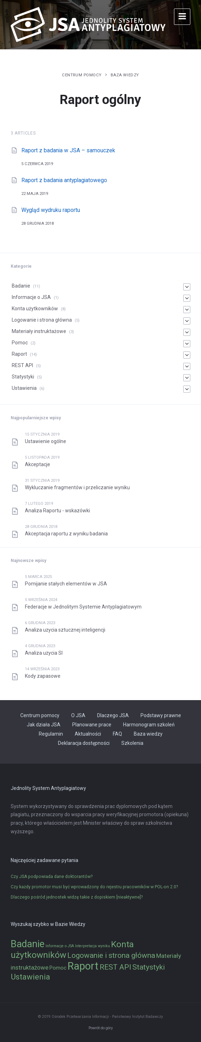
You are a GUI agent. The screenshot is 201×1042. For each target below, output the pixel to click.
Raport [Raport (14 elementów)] (83, 966)
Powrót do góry (101, 1028)
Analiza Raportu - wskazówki (57, 510)
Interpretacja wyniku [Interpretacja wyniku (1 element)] (92, 946)
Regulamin (51, 734)
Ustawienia (24, 388)
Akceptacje (37, 464)
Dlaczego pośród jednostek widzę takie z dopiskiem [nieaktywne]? (77, 897)
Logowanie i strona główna (42, 320)
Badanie (21, 286)
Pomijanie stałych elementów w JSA (66, 584)
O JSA (78, 715)
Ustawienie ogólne (45, 441)
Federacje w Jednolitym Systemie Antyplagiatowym (83, 607)
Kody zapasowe (42, 676)
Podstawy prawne (161, 715)
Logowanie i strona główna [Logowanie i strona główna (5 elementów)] (111, 955)
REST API (22, 365)
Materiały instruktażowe (39, 331)
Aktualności (88, 734)
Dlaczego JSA (113, 715)
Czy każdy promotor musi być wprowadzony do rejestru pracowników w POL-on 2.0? (94, 886)
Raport (19, 354)
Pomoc (20, 342)
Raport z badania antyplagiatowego (64, 180)
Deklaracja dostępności (84, 743)
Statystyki (23, 377)
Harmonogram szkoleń (149, 724)
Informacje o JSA (31, 297)
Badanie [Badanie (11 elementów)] (27, 944)
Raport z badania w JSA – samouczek (68, 150)
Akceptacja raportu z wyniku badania (66, 533)
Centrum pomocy (82, 74)
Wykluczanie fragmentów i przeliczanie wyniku (77, 487)
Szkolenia (132, 743)
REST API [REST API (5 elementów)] (115, 967)
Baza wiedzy (125, 74)
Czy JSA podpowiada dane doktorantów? (51, 876)
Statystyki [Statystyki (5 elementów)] (148, 967)
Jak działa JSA (43, 724)
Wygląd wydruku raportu (50, 210)
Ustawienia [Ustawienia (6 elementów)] (30, 976)
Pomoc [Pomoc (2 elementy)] (58, 968)
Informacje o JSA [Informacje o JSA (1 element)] (60, 946)
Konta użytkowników (35, 308)
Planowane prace (91, 724)
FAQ (117, 734)
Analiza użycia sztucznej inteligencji (65, 630)
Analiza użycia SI (44, 653)
